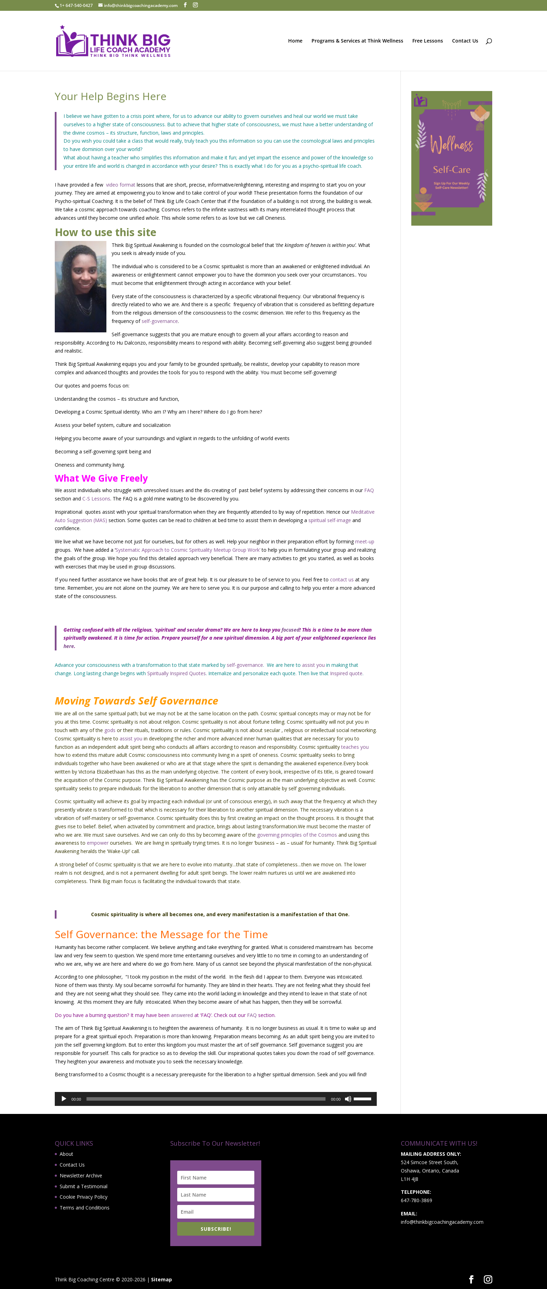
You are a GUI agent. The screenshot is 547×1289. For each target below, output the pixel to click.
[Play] (63, 1098)
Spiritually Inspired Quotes (176, 673)
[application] (216, 1099)
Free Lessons (427, 41)
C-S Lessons (96, 498)
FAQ (369, 490)
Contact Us (465, 41)
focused (289, 629)
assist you (313, 665)
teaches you (355, 747)
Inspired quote (345, 673)
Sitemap (161, 1279)
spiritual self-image (329, 520)
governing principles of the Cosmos (296, 834)
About (66, 1154)
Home (295, 41)
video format (120, 184)
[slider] (206, 1099)
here (68, 646)
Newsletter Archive (81, 1175)
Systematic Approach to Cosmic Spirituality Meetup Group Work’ (187, 549)
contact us (342, 579)
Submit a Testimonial (83, 1186)
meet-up (364, 541)
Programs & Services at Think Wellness (357, 41)
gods (109, 730)
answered (181, 1015)
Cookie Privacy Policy (83, 1196)
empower (97, 842)
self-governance (160, 321)
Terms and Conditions (85, 1207)
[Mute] (348, 1098)
